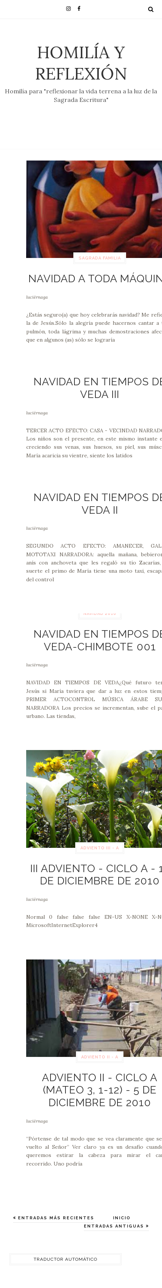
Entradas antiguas (115, 1226)
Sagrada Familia (100, 258)
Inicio (122, 1218)
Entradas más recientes (55, 1218)
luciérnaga (37, 297)
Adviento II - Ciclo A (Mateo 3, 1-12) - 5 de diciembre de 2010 (100, 1090)
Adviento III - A (99, 848)
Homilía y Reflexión (81, 62)
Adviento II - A (99, 1057)
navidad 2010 (99, 613)
